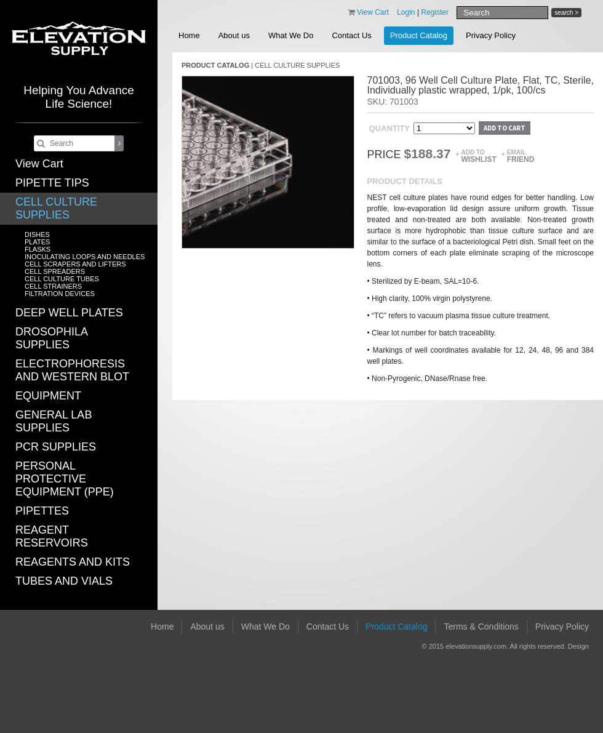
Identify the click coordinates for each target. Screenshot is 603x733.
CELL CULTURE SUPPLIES (56, 208)
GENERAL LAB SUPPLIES (53, 421)
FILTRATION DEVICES (60, 293)
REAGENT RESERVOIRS (51, 536)
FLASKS (37, 249)
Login (406, 12)
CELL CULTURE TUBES (62, 278)
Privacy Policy (491, 35)
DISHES (37, 234)
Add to (478, 156)
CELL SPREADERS (55, 271)
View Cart (39, 164)
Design (578, 646)
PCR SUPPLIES (55, 447)
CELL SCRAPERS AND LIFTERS (75, 264)
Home (189, 35)
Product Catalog (418, 35)
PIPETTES (42, 511)
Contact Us (351, 35)
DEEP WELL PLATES (69, 312)
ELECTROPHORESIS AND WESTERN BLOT (72, 370)
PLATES (37, 242)
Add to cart (504, 128)
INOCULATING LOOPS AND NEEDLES (85, 256)
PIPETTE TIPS (52, 183)
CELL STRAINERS (53, 286)
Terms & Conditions (481, 626)
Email (521, 156)
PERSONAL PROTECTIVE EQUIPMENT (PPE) (64, 479)
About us (234, 35)
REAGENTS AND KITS (72, 562)
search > (566, 12)
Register (435, 12)
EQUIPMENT (48, 396)
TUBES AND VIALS (64, 581)
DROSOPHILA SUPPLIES (51, 338)
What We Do (290, 35)
